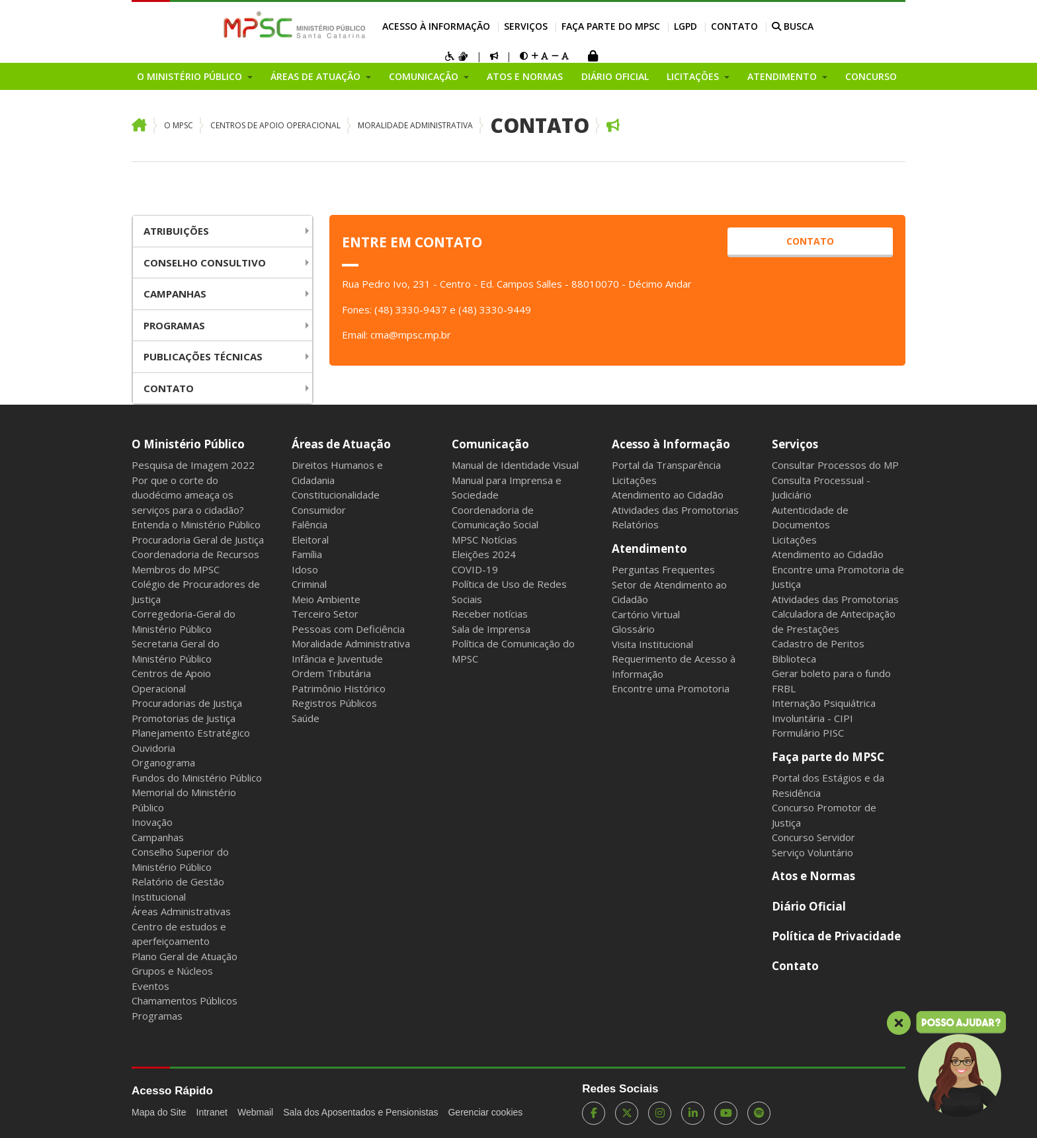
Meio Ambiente (326, 599)
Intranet (212, 1112)
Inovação (152, 822)
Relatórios (635, 524)
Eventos (150, 986)
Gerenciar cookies (485, 1112)
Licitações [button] (694, 76)
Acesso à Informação (436, 26)
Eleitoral (310, 539)
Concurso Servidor (813, 837)
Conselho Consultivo (205, 262)
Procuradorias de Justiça (187, 703)
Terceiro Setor (325, 613)
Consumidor (319, 509)
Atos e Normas (525, 76)
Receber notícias (490, 613)
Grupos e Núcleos (172, 970)
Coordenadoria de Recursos (195, 554)
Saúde (305, 718)
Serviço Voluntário (812, 852)
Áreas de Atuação (341, 444)
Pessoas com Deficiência (348, 628)
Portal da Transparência (666, 464)
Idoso (305, 569)
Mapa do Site (159, 1112)
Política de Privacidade (836, 936)
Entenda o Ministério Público (196, 524)
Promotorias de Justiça (183, 718)
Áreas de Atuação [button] (316, 76)
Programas (174, 325)
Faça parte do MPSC (610, 26)
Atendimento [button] (783, 76)
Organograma (163, 762)
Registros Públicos (334, 703)
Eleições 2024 (484, 554)
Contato (734, 26)
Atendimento (649, 548)
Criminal (309, 583)
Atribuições (176, 230)
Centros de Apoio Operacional (275, 125)
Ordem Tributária (331, 673)
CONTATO (810, 241)
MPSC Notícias (484, 539)
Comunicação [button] (425, 76)
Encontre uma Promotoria (670, 688)
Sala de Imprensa (491, 628)
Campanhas (175, 293)
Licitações (634, 480)
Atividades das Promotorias (675, 509)
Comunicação (490, 444)
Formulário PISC (808, 732)
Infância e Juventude (337, 658)
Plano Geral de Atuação (184, 956)
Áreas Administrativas (181, 911)
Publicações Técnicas (203, 356)
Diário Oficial (615, 76)
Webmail (255, 1112)
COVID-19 (475, 569)
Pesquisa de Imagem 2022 (193, 464)
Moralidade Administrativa (415, 125)
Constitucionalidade (336, 494)
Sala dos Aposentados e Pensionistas (360, 1112)
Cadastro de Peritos (818, 643)
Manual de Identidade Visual (515, 464)
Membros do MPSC (176, 569)
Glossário (633, 628)
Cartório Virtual (646, 614)
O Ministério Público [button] (191, 76)
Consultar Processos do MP (835, 464)
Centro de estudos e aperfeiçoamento (179, 934)
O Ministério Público (188, 444)
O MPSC (178, 125)
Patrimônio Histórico (339, 688)
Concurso (871, 76)
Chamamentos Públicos (184, 1000)
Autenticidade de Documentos (810, 517)
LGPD (685, 26)
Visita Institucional (652, 644)
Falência (309, 524)
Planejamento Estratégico (191, 732)
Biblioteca (794, 658)
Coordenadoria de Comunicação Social (495, 517)
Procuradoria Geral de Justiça (198, 539)
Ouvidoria (153, 747)
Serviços (526, 26)
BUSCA (792, 26)
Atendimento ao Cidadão (668, 494)
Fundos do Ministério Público (197, 777)
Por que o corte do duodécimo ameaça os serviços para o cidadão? (188, 494)
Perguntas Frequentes (663, 569)
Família (307, 554)
